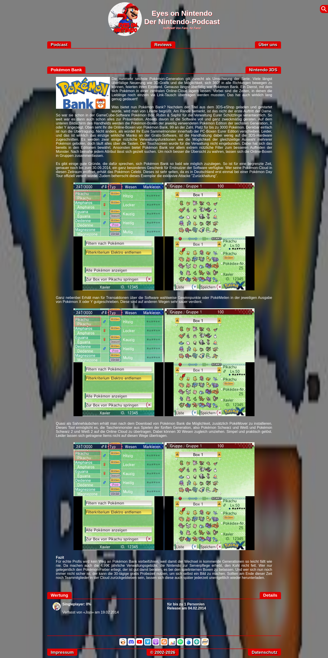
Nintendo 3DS (263, 69)
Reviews (163, 44)
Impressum (62, 652)
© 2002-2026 (162, 652)
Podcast (59, 44)
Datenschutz (264, 652)
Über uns (268, 44)
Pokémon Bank (66, 69)
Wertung (59, 595)
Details (270, 595)
